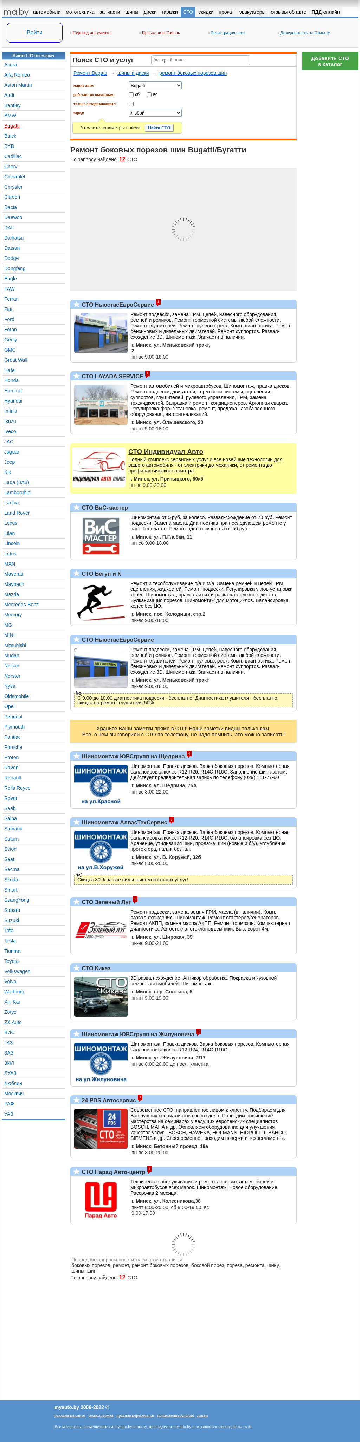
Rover (10, 798)
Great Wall (15, 360)
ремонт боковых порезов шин (193, 73)
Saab (10, 808)
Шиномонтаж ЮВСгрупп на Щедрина (132, 756)
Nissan (11, 665)
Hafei (10, 370)
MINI (9, 635)
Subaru (12, 910)
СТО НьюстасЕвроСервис (117, 305)
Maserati (13, 574)
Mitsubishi (15, 645)
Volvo (10, 981)
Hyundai (13, 401)
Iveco (10, 431)
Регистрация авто (226, 32)
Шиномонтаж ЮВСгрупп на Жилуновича (137, 1034)
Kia (7, 472)
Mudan (11, 655)
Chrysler (13, 187)
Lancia (11, 502)
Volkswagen (17, 971)
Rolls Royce (17, 788)
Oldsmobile (16, 696)
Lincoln (12, 543)
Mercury (13, 615)
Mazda (11, 594)
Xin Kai (12, 1002)
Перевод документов (91, 32)
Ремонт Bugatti (90, 73)
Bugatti (12, 126)
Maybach (14, 584)
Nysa (9, 686)
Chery (10, 166)
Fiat (8, 309)
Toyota (11, 961)
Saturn (11, 839)
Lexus (10, 523)
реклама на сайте (69, 1415)
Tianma (12, 951)
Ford (9, 319)
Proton (11, 757)
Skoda (11, 879)
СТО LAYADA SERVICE (111, 376)
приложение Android (175, 1415)
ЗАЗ (8, 1053)
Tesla (10, 941)
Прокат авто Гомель (159, 32)
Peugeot (13, 716)
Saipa (10, 818)
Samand (13, 828)
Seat (9, 859)
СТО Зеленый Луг (105, 902)
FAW (9, 289)
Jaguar (11, 452)
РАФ (9, 1104)
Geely (10, 339)
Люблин (13, 1083)
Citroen (12, 197)
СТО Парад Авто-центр (112, 1172)
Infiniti (10, 411)
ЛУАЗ (10, 1073)
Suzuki (11, 920)
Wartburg (14, 991)
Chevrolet (14, 177)
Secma (12, 869)
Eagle (10, 278)
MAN (9, 564)
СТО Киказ (95, 968)
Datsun (12, 248)
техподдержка (100, 1415)
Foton (10, 329)
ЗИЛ (9, 1063)
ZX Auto (13, 1022)
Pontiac (12, 737)
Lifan (9, 533)
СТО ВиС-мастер (104, 508)
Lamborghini (17, 492)
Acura (10, 64)
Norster (12, 676)
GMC (10, 350)
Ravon (11, 767)
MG (8, 625)
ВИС (9, 1032)
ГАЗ (8, 1042)
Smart (10, 890)
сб (137, 94)
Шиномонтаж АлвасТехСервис (123, 823)
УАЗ (8, 1114)
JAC (8, 441)
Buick (10, 136)
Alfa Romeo (17, 75)
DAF (9, 227)
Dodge (11, 258)
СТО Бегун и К (100, 574)
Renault (12, 778)
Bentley (12, 105)
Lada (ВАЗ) (16, 482)
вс (155, 94)
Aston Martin (18, 85)
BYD (9, 146)
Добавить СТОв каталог (330, 61)
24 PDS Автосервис (108, 1100)
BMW (10, 115)
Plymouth (14, 727)
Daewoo (13, 217)
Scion (10, 849)
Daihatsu (14, 238)
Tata (8, 930)
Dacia (10, 207)
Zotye (10, 1012)
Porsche (13, 747)
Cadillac (13, 156)
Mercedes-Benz (21, 604)
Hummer (13, 390)
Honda (11, 380)
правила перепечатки (135, 1415)
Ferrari (11, 299)
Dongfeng (15, 268)
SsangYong (16, 900)
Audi (9, 95)
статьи (202, 1415)
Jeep (9, 462)
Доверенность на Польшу (304, 32)
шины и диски (133, 73)
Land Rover (17, 513)
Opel (9, 706)
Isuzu (10, 421)
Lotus (10, 553)
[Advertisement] (330, 179)
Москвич (14, 1093)
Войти (35, 32)
